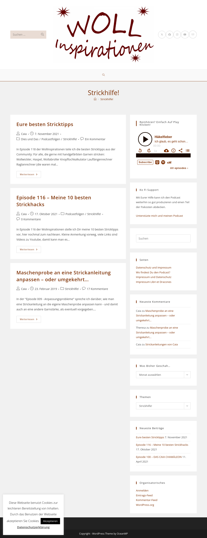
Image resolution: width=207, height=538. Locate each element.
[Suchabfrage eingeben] (163, 238)
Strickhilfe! (106, 99)
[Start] (95, 99)
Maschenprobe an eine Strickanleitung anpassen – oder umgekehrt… (63, 276)
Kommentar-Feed (146, 500)
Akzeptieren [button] (50, 521)
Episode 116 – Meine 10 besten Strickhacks (162, 445)
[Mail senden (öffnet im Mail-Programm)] (193, 34)
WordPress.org (145, 505)
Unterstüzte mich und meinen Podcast (159, 216)
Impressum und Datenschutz (153, 277)
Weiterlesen (30, 175)
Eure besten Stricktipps (44, 124)
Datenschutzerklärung (33, 527)
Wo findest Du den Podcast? (153, 272)
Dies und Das (29, 139)
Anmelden (142, 490)
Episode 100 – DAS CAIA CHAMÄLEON (159, 457)
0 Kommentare (31, 219)
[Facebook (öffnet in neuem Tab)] (169, 34)
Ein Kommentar (95, 139)
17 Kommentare (97, 289)
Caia (24, 134)
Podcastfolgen (50, 139)
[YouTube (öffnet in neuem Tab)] (185, 34)
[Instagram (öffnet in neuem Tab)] (177, 34)
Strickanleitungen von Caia (161, 344)
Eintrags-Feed (144, 495)
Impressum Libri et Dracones (153, 282)
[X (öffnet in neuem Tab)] (162, 34)
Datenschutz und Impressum (153, 267)
